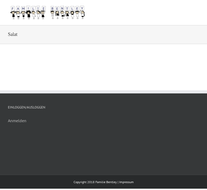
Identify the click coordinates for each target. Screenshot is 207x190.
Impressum (126, 182)
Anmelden (17, 120)
